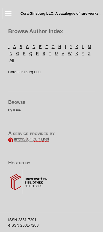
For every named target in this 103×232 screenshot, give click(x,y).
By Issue (14, 110)
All (12, 60)
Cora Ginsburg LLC (24, 72)
